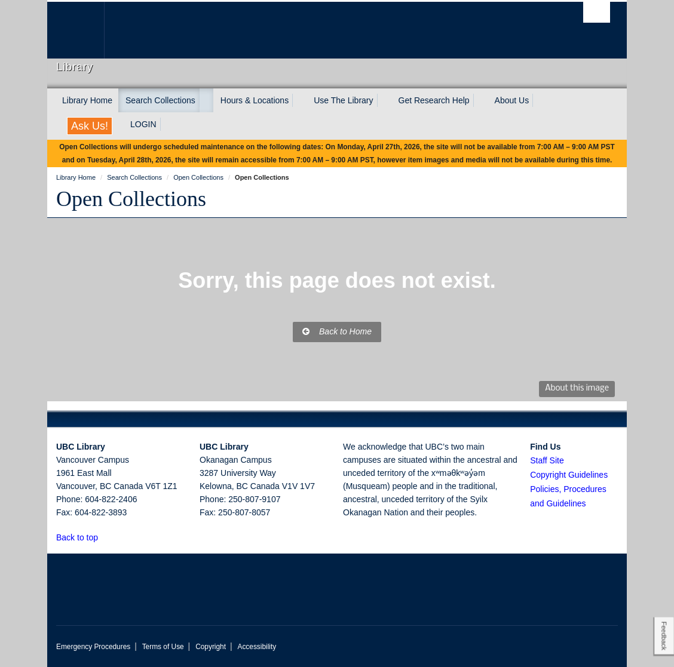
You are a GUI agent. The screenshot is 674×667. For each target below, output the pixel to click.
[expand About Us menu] (539, 100)
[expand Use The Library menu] (384, 100)
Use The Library (343, 100)
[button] (104, 537)
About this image (577, 388)
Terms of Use (163, 647)
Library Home (87, 100)
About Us (512, 100)
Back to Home (337, 331)
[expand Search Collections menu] (206, 100)
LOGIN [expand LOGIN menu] (143, 124)
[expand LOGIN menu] (167, 124)
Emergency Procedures (93, 647)
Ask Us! (89, 126)
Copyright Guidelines (569, 474)
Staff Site (547, 460)
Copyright (210, 647)
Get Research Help (434, 100)
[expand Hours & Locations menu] (299, 100)
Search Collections (160, 100)
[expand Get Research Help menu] (480, 100)
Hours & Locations (254, 100)
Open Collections (131, 199)
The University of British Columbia (84, 30)
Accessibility (256, 647)
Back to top (82, 537)
